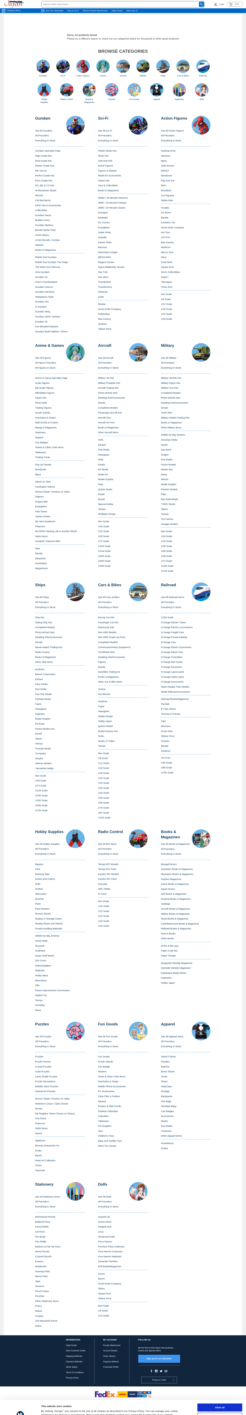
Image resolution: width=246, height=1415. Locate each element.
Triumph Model (43, 748)
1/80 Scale (166, 767)
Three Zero (167, 287)
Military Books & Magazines (175, 913)
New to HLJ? (73, 10)
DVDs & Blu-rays (170, 945)
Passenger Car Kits (108, 622)
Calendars (103, 1116)
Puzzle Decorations (45, 1081)
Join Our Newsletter (55, 10)
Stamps (102, 1101)
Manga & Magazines (46, 427)
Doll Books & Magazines (174, 893)
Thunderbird (104, 282)
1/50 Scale (103, 797)
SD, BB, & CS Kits (44, 185)
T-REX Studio (168, 504)
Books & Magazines (45, 250)
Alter (37, 548)
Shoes (164, 1081)
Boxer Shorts (168, 1071)
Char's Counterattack (46, 282)
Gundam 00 (41, 321)
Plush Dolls (41, 402)
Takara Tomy (104, 328)
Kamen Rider (105, 242)
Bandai (101, 304)
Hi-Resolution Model (45, 190)
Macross (102, 247)
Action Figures (105, 165)
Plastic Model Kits (107, 150)
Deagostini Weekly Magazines (177, 963)
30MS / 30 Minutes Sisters (112, 207)
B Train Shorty (168, 709)
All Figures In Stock (45, 367)
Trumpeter (40, 753)
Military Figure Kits (170, 383)
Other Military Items (171, 427)
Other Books (167, 938)
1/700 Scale (41, 810)
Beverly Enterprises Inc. (47, 1145)
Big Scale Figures (44, 387)
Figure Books (168, 889)
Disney (38, 1108)
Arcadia (165, 207)
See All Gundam (43, 130)
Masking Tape (42, 874)
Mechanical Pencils (45, 1216)
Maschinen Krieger (108, 252)
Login (221, 4)
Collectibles (41, 210)
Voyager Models (169, 524)
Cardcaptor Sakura (45, 486)
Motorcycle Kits (106, 627)
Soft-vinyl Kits (105, 160)
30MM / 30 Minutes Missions (113, 197)
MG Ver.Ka (41, 170)
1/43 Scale (103, 792)
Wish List (132, 10)
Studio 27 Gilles (106, 741)
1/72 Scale (103, 541)
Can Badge (104, 1066)
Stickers (102, 1071)
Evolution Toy (168, 222)
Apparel (39, 245)
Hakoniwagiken (43, 965)
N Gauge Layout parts (172, 671)
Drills (37, 884)
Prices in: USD (159, 1380)
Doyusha (39, 945)
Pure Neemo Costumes (110, 1251)
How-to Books (168, 933)
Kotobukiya (104, 314)
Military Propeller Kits (109, 383)
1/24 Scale (166, 314)
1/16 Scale (166, 536)
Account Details (110, 1350)
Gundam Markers (44, 225)
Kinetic (101, 464)
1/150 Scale (104, 817)
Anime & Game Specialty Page (51, 378)
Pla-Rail (165, 704)
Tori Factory (167, 519)
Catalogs (165, 903)
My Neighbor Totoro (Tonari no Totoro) (55, 1113)
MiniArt (164, 479)
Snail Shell (166, 262)
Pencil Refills (42, 1226)
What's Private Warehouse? (95, 10)
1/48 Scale (166, 551)
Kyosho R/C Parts (107, 879)
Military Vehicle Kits (171, 378)
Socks (164, 1076)
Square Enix (167, 267)
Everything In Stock (45, 140)
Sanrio (38, 1133)
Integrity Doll (104, 1226)
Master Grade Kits (44, 165)
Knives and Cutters (45, 879)
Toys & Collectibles (108, 185)
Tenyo (38, 1165)
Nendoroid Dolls (106, 1236)
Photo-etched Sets (107, 392)
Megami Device (106, 262)
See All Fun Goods (108, 1036)
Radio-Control (42, 652)
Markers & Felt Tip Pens (47, 1246)
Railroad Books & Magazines (176, 928)
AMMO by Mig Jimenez (173, 434)
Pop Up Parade (43, 464)
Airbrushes (40, 893)
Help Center (117, 10)
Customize (220, 1402)
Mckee (38, 1311)
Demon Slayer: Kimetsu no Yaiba (52, 491)
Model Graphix (105, 479)
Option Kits (104, 180)
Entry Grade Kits (43, 180)
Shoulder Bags (168, 1106)
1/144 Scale (104, 551)
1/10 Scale (103, 906)
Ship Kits (39, 617)
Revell (101, 499)
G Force (102, 893)
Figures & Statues (107, 170)
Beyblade (103, 217)
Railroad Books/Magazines (175, 699)
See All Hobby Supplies (47, 844)
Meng (164, 474)
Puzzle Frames (43, 1061)
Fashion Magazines (171, 879)
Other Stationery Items (47, 1301)
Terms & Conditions (75, 1372)
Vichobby (40, 1005)
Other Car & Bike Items (110, 681)
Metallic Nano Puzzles (46, 1086)
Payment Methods (74, 1361)
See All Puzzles (43, 1036)
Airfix (100, 439)
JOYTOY (165, 237)
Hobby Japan (105, 721)
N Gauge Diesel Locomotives (176, 647)
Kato (163, 721)
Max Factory (104, 319)
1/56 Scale (166, 556)
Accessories (167, 1116)
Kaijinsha (40, 714)
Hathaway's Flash (44, 296)
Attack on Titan (43, 481)
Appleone (40, 1140)
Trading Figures (43, 407)
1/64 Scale (103, 802)
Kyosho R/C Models (108, 874)
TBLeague (166, 282)
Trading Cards (42, 457)
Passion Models (169, 489)
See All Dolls (104, 1196)
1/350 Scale (41, 800)
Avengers (103, 212)
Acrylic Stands (42, 412)
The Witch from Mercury (47, 267)
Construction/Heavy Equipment (114, 647)
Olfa (37, 985)
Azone (101, 1273)
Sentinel (102, 324)
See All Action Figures (172, 130)
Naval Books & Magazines (174, 918)
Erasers (39, 1261)
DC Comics (104, 222)
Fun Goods (104, 1056)
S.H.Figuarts (167, 195)
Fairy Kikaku (41, 684)
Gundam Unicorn (44, 287)
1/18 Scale (166, 309)
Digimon (39, 496)
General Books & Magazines (176, 899)
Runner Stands (43, 913)
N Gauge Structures (171, 667)
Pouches (39, 1296)
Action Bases (42, 235)
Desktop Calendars (108, 1111)
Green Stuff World (44, 955)
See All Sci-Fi (105, 130)
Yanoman (40, 1170)
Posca (38, 1306)
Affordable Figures (44, 392)
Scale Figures (42, 383)
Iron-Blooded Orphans (46, 326)
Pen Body (40, 1236)
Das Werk (166, 449)
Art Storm (166, 212)
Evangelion (104, 227)
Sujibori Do (41, 995)
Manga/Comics (169, 864)
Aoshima (39, 669)
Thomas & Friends (170, 714)
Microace (166, 726)
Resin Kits (103, 155)
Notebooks (40, 1266)
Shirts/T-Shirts (168, 1056)
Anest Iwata (41, 940)
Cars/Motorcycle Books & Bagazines (180, 923)
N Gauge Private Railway (174, 637)
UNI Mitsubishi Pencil (46, 1320)
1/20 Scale (166, 541)
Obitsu (101, 1288)
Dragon (165, 454)
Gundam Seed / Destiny (47, 316)
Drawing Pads (42, 1271)
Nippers (39, 864)
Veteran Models (43, 763)
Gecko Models (168, 464)
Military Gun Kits (169, 387)
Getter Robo (104, 232)
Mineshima (41, 980)
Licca (101, 1231)
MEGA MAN (104, 257)
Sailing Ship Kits (43, 622)
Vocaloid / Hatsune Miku (47, 541)
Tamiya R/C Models (108, 864)
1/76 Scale (103, 807)
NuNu (101, 736)
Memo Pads (41, 1276)
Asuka (164, 444)
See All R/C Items (107, 844)
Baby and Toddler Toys (110, 1140)
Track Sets (166, 412)
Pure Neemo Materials (109, 1256)
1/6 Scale (166, 299)
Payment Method (111, 1361)
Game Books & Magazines (175, 884)
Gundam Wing (42, 311)
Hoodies (165, 1061)
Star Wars (103, 277)
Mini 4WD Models (107, 632)
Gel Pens (40, 1231)
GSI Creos (40, 960)
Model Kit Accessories (109, 175)
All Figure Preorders (45, 362)
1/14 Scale (103, 916)
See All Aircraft (105, 357)
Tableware (40, 452)
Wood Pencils (42, 1251)
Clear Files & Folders (109, 1096)
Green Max (167, 731)
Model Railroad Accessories (175, 691)
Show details (48, 1408)
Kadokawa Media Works (173, 973)
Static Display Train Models (175, 686)
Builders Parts (42, 220)
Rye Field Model (169, 499)
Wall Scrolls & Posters (46, 422)
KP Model (103, 469)
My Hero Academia (45, 521)
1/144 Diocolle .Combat (47, 240)
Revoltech (166, 190)
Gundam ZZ (41, 277)
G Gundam (41, 306)
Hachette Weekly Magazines (176, 968)
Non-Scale (166, 294)
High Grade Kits (43, 155)
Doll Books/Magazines (109, 1266)
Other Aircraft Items (108, 432)
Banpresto (40, 558)
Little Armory (167, 165)
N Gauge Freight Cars (172, 632)
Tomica (102, 689)
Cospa (164, 1148)
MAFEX (165, 170)
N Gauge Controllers (171, 657)
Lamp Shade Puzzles (46, 1076)
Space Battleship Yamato (111, 267)
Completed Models (108, 407)
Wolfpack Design (107, 514)
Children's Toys (106, 1135)
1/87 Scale (103, 812)
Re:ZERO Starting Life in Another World (56, 531)
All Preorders (42, 135)
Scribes (39, 888)
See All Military (168, 357)
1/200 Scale (104, 556)
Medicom (166, 247)
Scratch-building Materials (48, 928)
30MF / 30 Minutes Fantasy (112, 202)
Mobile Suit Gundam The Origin (51, 262)
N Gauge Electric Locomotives (177, 627)
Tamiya (102, 509)
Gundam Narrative (44, 291)
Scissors (39, 1286)
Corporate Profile (111, 1367)
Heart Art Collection (45, 1160)
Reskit (101, 494)
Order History (109, 1356)
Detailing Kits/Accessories (111, 397)
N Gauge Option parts (172, 676)
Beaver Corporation (45, 674)
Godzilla (102, 237)
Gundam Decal (43, 215)
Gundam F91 (42, 301)
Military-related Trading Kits (175, 417)
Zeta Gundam (42, 272)
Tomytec (165, 741)
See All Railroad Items (172, 597)
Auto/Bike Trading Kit (109, 671)
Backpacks (166, 1096)
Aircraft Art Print (106, 422)
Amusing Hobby (169, 439)
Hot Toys (165, 232)
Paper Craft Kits (169, 950)
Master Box (167, 469)
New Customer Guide (75, 1350)
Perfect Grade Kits (44, 175)
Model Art (103, 474)
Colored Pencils (43, 1256)
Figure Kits (40, 397)
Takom (164, 509)
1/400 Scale (104, 561)
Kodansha (166, 977)
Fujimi (38, 704)
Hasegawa (103, 454)
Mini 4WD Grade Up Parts (111, 637)
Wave (38, 1010)
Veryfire (39, 758)
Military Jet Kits (106, 378)
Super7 (164, 277)
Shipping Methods (74, 1356)
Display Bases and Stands (49, 923)
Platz (100, 484)
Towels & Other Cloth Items (49, 447)
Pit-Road (39, 723)
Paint (37, 903)
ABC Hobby (104, 888)
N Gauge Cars (168, 642)
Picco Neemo (105, 1241)
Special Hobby (105, 504)
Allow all (220, 1392)
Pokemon (40, 526)
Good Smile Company (109, 309)
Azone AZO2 (104, 1221)
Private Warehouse (111, 1345)
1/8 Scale (103, 758)
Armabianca (167, 1143)
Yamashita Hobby (44, 768)
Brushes (39, 899)
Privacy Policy (72, 1378)
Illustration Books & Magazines (177, 874)
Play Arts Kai (167, 180)
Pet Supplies (104, 1126)
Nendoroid (166, 175)
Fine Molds (104, 449)
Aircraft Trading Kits (108, 387)
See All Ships (42, 597)
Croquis (39, 1316)
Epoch (38, 1155)
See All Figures (43, 357)
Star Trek (103, 272)
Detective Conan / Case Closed (51, 1103)
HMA (100, 459)
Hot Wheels (104, 694)
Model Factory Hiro (108, 731)
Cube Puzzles (42, 1071)
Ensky (38, 1150)
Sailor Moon (41, 536)
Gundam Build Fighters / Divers (51, 331)
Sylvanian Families (108, 1261)
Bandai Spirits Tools (45, 230)
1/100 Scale (104, 546)
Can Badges (41, 442)
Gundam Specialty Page (48, 150)
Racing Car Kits (106, 617)
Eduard (102, 444)
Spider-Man (167, 200)
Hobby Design (105, 716)
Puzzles (39, 1056)
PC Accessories (106, 1091)
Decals (101, 402)
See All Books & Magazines (175, 844)
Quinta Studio (105, 489)
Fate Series (41, 511)
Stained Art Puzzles (45, 1091)
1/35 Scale (166, 319)
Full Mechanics (43, 200)
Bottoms (165, 1066)
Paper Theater (168, 955)
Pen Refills (40, 1241)
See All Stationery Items (47, 1196)
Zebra (38, 1325)
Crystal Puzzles (43, 1066)
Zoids (101, 296)
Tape (37, 1281)
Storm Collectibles (170, 272)
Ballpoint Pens (42, 1221)
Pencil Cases (42, 1291)
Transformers (105, 287)
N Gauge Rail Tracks (172, 662)
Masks (164, 1121)
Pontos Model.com (45, 728)
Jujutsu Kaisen (43, 516)
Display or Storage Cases (48, 918)
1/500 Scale (104, 566)
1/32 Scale (103, 531)
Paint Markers (42, 908)
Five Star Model (43, 694)
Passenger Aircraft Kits (110, 412)
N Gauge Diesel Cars (172, 652)
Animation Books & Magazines (177, 869)
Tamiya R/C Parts (107, 869)
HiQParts (40, 970)
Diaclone (165, 155)
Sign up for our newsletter (159, 1358)
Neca (163, 257)
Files (37, 869)
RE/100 (39, 195)
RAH (163, 185)
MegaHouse (41, 568)
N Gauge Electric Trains (173, 622)
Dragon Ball (41, 501)
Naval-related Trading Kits (48, 647)
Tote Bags (166, 1101)
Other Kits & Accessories (48, 205)
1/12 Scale (166, 304)
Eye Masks (166, 1126)
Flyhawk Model (43, 699)
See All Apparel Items (172, 1036)
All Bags (165, 1091)
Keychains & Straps (45, 417)
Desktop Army (168, 150)
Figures (102, 662)
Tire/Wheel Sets (106, 652)
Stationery (40, 432)
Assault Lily (104, 1216)
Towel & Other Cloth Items (111, 1076)
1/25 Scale (103, 783)
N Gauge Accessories (172, 681)
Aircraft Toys (104, 417)
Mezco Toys (167, 252)
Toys (100, 1131)
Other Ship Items (44, 662)
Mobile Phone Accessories (112, 1086)
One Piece (40, 1118)
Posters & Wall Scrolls (109, 1106)
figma (164, 160)
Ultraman (103, 291)
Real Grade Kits (43, 160)
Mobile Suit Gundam (45, 257)
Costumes (166, 1131)
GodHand (40, 950)
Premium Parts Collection (111, 1246)
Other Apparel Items (171, 1135)
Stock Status (71, 1367)
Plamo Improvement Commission (52, 990)
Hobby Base (41, 975)
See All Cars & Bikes (109, 597)
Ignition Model (105, 726)
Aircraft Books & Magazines (175, 908)
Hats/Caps (166, 1086)
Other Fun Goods (107, 1145)
